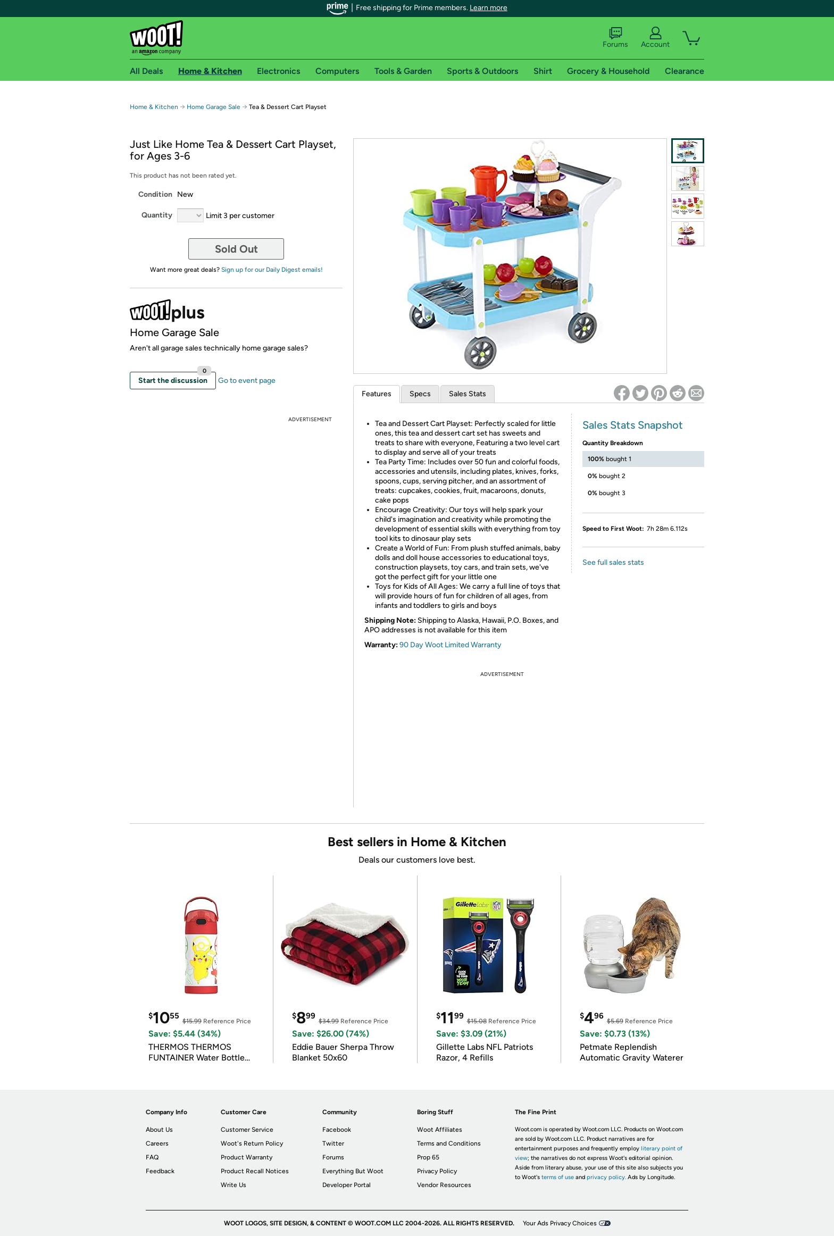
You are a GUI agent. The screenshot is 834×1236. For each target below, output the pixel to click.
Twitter (333, 1143)
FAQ (152, 1157)
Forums (615, 38)
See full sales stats (613, 562)
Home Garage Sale (213, 107)
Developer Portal (346, 1185)
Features (376, 393)
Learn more (488, 7)
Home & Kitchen (154, 107)
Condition (155, 194)
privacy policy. (606, 1177)
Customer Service (247, 1129)
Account (655, 38)
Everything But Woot (352, 1171)
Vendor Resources (444, 1185)
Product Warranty (246, 1157)
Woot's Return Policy (252, 1143)
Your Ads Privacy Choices (560, 1223)
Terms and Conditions (449, 1143)
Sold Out (236, 249)
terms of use (557, 1177)
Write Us (233, 1185)
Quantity (156, 215)
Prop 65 (428, 1157)
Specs (420, 393)
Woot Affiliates (439, 1129)
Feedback (160, 1171)
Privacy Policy (437, 1171)
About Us (159, 1129)
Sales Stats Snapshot (632, 425)
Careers (157, 1143)
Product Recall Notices (255, 1171)
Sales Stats (467, 393)
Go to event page (247, 380)
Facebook (336, 1129)
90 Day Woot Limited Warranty (450, 644)
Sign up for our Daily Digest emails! (272, 269)
